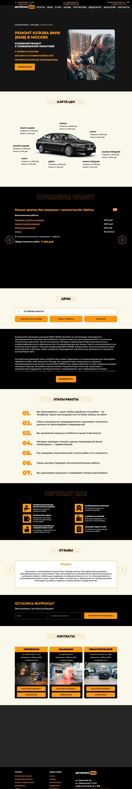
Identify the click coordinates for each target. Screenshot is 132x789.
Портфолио (73, 13)
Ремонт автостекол (24, 767)
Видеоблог (86, 13)
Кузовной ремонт (23, 763)
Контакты (110, 13)
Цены (47, 13)
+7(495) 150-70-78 (24, 4)
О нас (55, 13)
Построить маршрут (31, 673)
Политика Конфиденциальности (93, 773)
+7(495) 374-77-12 (105, 4)
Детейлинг (20, 770)
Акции (63, 13)
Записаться (25, 67)
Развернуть (66, 363)
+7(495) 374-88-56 (64, 4)
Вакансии (99, 13)
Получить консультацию (31, 319)
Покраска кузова (23, 760)
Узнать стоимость (66, 319)
